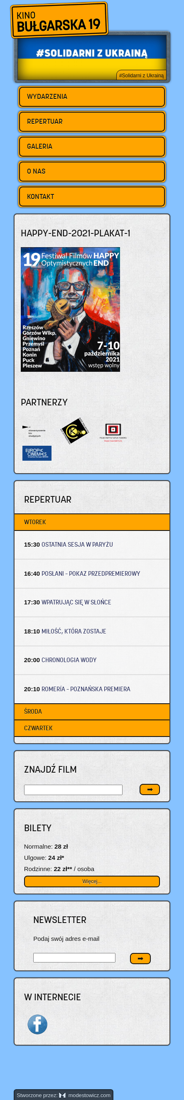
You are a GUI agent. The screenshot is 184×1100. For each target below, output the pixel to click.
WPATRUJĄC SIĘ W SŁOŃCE (76, 602)
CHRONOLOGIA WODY (69, 659)
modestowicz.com (84, 1095)
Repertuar (45, 121)
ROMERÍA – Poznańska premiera (86, 688)
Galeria (39, 146)
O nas (36, 171)
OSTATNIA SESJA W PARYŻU (77, 544)
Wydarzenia (47, 96)
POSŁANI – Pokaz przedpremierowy (91, 573)
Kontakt (40, 196)
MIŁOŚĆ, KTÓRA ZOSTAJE (74, 631)
